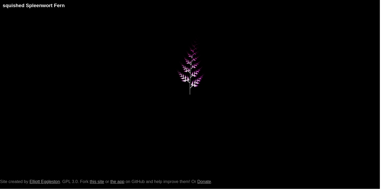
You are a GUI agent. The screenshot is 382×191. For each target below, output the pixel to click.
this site (97, 181)
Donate (204, 181)
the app (117, 181)
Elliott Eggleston (44, 181)
